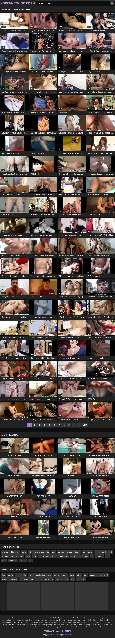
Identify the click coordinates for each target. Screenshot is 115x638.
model (104, 552)
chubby (70, 552)
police (28, 556)
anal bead (99, 556)
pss (84, 552)
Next (85, 425)
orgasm (64, 575)
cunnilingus (13, 560)
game (72, 575)
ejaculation (75, 556)
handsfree (19, 556)
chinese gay (15, 552)
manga (33, 579)
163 (69, 425)
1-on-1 (31, 575)
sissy (41, 579)
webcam (5, 579)
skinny (56, 575)
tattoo (79, 575)
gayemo (59, 579)
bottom (5, 556)
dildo (4, 560)
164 (74, 425)
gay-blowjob (103, 575)
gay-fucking (40, 575)
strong (97, 552)
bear (53, 552)
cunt (48, 556)
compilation (24, 579)
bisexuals (93, 575)
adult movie (63, 556)
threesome (49, 579)
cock (34, 556)
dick (107, 556)
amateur (85, 556)
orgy (66, 579)
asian (31, 552)
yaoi (17, 575)
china (24, 552)
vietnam (14, 579)
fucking (10, 575)
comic (54, 556)
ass (92, 556)
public (24, 575)
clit (111, 552)
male (72, 579)
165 (79, 425)
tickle (90, 552)
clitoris (41, 556)
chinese (5, 552)
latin (85, 575)
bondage (61, 552)
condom (23, 560)
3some (77, 552)
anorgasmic (39, 552)
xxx (11, 556)
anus (30, 560)
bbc (3, 575)
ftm (48, 552)
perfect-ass (81, 579)
